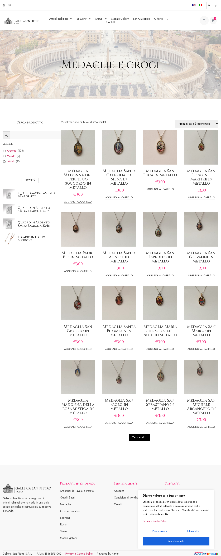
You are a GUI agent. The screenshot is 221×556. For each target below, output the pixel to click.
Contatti (110, 22)
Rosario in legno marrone (31, 238)
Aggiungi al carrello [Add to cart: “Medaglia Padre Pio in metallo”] (78, 271)
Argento (11, 151)
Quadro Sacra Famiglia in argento (36, 194)
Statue (101, 18)
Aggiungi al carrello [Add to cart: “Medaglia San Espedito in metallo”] (160, 275)
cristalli (11, 161)
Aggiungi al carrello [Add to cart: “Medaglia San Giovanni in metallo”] (201, 275)
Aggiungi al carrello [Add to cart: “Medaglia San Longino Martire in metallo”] (201, 197)
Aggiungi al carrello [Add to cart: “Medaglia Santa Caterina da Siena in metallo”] (119, 197)
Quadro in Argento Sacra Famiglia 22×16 (34, 224)
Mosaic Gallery (120, 18)
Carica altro (139, 437)
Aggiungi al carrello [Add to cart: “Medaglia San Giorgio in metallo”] (78, 349)
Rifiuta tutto (192, 532)
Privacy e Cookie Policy (155, 523)
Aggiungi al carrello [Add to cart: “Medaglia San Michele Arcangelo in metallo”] (201, 427)
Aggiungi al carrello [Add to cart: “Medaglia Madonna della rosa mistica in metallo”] (78, 427)
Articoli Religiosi (60, 18)
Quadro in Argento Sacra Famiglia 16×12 (34, 209)
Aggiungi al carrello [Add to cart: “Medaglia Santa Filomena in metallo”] (119, 349)
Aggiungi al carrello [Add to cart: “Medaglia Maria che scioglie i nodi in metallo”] (160, 349)
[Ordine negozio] (196, 123)
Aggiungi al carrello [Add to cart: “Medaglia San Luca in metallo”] (160, 189)
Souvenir (83, 18)
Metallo (11, 156)
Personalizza (159, 532)
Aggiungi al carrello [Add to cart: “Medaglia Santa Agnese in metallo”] (119, 275)
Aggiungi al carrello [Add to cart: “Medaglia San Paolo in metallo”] (119, 422)
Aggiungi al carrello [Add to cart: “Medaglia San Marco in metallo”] (201, 349)
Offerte (158, 18)
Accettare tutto (176, 541)
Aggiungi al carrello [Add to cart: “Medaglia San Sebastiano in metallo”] (160, 422)
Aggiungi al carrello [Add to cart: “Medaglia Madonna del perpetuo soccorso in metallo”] (78, 201)
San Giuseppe (141, 18)
